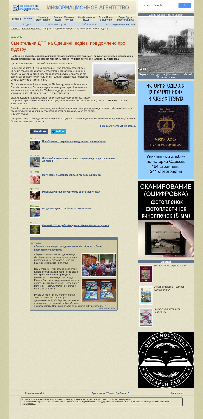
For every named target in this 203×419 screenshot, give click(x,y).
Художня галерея (69, 18)
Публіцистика (89, 24)
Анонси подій (57, 18)
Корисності (177, 393)
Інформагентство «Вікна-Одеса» (118, 126)
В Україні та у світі (57, 24)
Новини (28, 18)
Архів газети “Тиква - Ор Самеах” (110, 393)
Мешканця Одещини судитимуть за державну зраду (71, 192)
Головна (16, 19)
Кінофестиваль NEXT (86, 18)
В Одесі (27, 24)
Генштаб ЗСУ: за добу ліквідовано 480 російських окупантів (75, 225)
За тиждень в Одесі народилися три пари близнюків (71, 175)
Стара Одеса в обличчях (106, 18)
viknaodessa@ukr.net (121, 399)
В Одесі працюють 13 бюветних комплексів (66, 208)
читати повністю (107, 308)
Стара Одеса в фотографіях (125, 18)
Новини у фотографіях (43, 18)
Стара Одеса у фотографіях (166, 14)
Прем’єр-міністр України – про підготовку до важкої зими (74, 141)
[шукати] (157, 5)
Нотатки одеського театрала (120, 24)
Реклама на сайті (34, 393)
